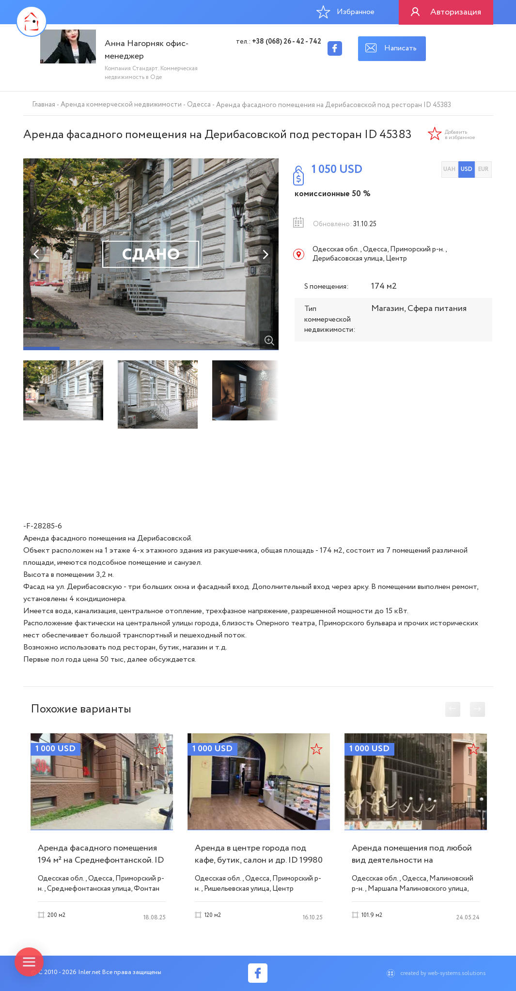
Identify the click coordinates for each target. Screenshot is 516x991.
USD (466, 169)
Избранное (345, 11)
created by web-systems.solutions (442, 973)
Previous (37, 254)
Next (265, 254)
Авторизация (455, 12)
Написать (400, 48)
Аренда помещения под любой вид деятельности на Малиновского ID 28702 (412, 860)
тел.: (278, 41)
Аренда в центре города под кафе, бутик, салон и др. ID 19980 (259, 854)
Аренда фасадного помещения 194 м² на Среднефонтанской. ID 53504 (101, 860)
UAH (449, 169)
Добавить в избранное (460, 135)
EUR (483, 169)
